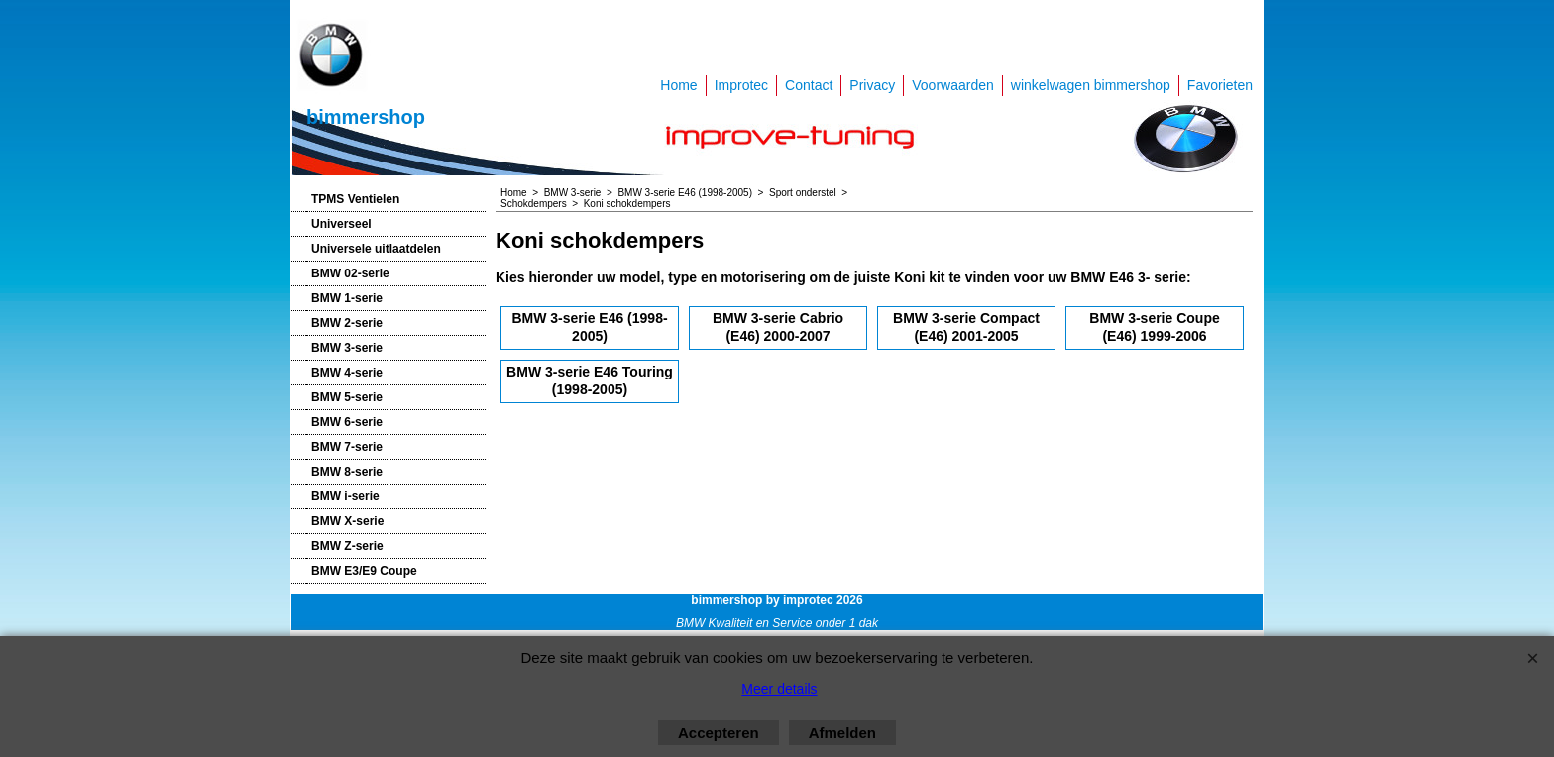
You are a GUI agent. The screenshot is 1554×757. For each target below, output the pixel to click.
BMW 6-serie (347, 422)
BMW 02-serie (350, 273)
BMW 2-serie (347, 323)
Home (678, 85)
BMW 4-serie (347, 372)
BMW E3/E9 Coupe (364, 571)
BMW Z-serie (347, 546)
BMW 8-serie (347, 472)
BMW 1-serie (347, 298)
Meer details (779, 689)
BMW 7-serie (347, 447)
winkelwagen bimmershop (1090, 85)
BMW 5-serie (347, 397)
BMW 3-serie (347, 348)
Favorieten (1220, 85)
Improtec (741, 85)
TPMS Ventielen (355, 199)
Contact (808, 85)
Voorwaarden (953, 85)
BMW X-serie (347, 521)
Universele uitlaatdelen (376, 249)
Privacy (872, 85)
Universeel (341, 224)
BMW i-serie (345, 496)
